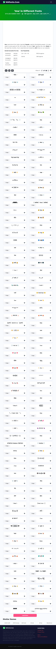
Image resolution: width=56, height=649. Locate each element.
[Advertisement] (28, 32)
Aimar (40, 623)
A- (6, 70)
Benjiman (49, 623)
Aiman (32, 623)
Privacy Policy (41, 632)
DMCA (39, 635)
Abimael (23, 623)
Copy (7, 77)
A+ (12, 70)
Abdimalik (7, 623)
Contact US (40, 630)
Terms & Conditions (42, 636)
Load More (25, 615)
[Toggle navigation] (51, 2)
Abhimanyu (16, 623)
